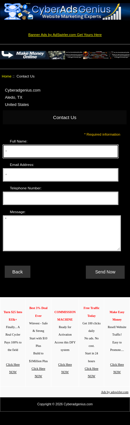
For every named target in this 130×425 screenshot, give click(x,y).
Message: (18, 212)
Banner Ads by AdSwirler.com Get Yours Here (65, 34)
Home (7, 76)
